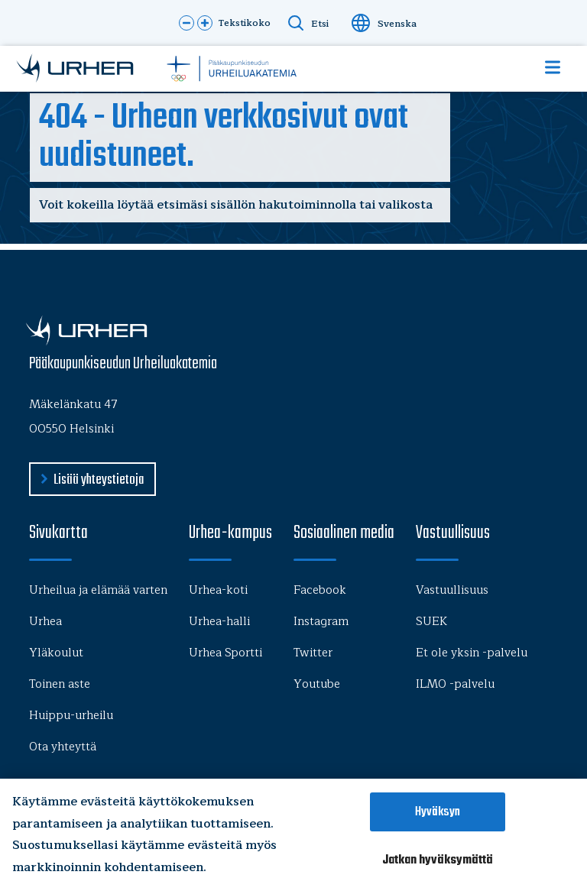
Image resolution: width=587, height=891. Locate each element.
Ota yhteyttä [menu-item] (62, 747)
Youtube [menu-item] (317, 684)
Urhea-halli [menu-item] (219, 621)
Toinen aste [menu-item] (59, 684)
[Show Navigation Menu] (552, 67)
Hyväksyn (437, 812)
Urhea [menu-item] (45, 621)
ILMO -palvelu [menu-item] (455, 684)
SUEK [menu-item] (431, 621)
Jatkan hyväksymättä (437, 860)
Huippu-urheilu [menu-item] (71, 715)
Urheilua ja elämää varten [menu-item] (98, 590)
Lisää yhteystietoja (99, 480)
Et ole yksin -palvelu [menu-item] (471, 653)
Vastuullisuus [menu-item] (452, 590)
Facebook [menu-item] (320, 590)
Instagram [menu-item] (321, 621)
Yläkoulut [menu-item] (56, 653)
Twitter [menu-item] (313, 653)
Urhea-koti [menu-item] (218, 590)
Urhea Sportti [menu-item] (225, 653)
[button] (186, 23)
